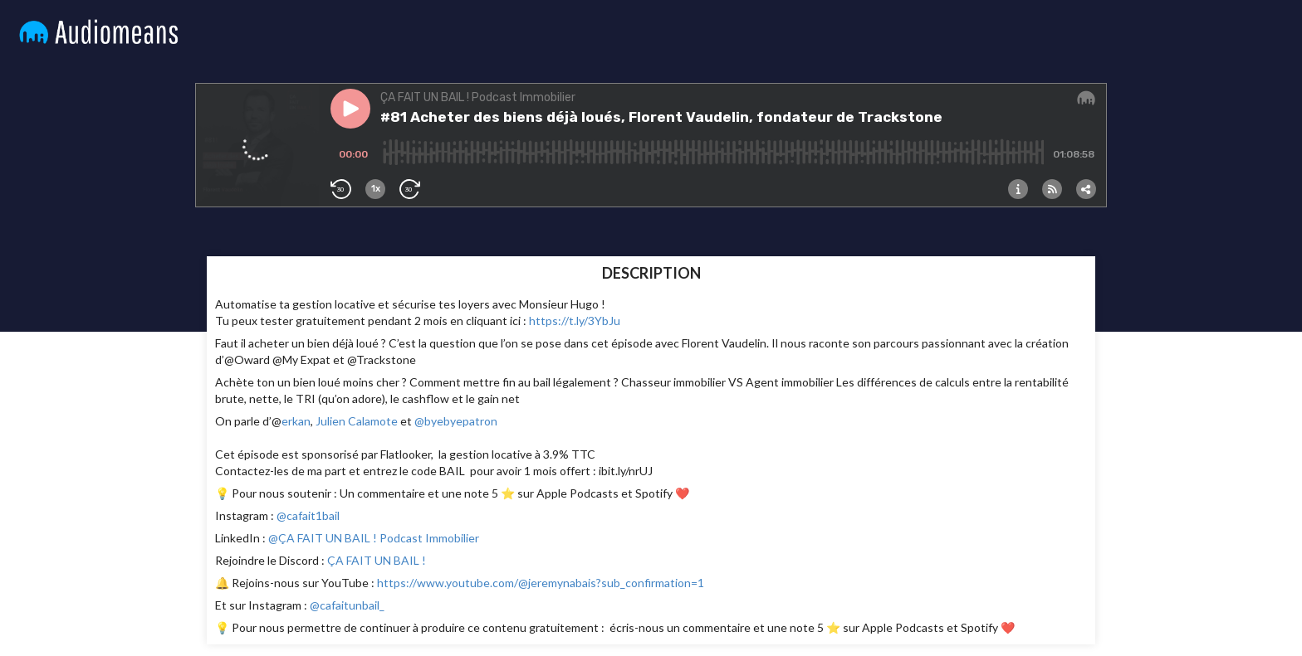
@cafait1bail (307, 515)
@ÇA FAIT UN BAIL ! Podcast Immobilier (372, 538)
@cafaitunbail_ (345, 605)
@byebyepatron (455, 421)
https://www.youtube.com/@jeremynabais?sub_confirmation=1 (540, 583)
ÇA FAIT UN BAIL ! (376, 560)
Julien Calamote (357, 421)
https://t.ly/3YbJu (574, 320)
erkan (296, 421)
